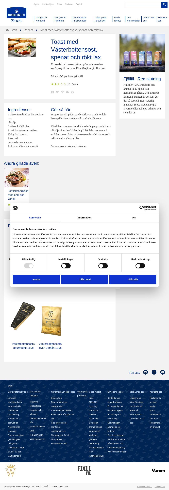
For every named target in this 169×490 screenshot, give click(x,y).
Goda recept (95, 392)
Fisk (91, 398)
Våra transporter (37, 439)
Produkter (69, 4)
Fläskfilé (93, 402)
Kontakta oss (113, 398)
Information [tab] (84, 217)
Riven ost (93, 418)
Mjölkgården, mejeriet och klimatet (36, 410)
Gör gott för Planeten (35, 393)
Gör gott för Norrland (18, 392)
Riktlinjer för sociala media (155, 402)
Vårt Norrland (14, 456)
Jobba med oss (137, 392)
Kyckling (93, 406)
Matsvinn (34, 402)
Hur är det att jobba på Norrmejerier (136, 410)
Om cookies (160, 486)
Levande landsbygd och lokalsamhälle (15, 402)
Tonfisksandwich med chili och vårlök (18, 194)
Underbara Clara (16, 447)
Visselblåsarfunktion (116, 451)
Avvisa (36, 279)
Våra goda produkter (82, 393)
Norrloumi (93, 410)
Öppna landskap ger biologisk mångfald (16, 439)
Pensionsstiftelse (115, 435)
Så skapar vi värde (116, 439)
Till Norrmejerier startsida (16, 14)
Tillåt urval (84, 279)
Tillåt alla (133, 279)
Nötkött (92, 414)
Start (10, 385)
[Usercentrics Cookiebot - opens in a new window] (141, 208)
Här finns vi (155, 418)
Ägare (36, 4)
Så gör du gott (14, 451)
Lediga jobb (135, 398)
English (79, 4)
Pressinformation (144, 486)
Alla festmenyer (96, 447)
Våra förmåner (136, 402)
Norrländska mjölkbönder (63, 392)
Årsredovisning (114, 402)
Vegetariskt (94, 431)
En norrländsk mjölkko (61, 410)
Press (59, 4)
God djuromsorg (59, 423)
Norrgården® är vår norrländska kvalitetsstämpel (60, 439)
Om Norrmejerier (115, 392)
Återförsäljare (48, 4)
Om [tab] (134, 217)
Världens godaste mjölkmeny (94, 439)
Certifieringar (113, 423)
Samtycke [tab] (35, 217)
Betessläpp (56, 398)
